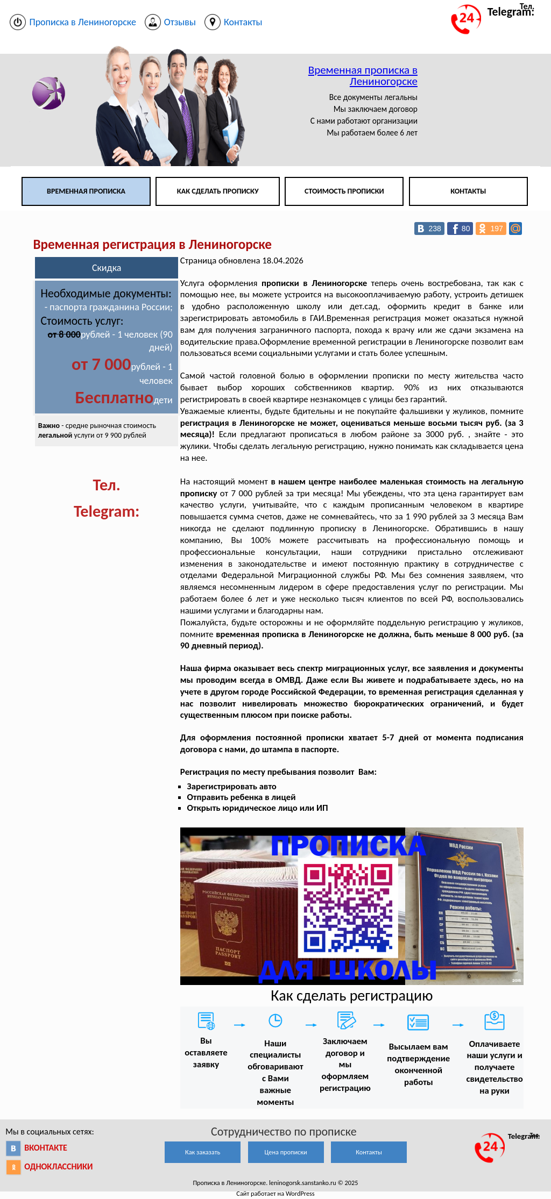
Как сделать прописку (218, 191)
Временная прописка (86, 191)
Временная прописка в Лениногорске (363, 75)
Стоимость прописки (344, 191)
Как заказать (202, 1152)
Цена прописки (286, 1152)
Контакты (468, 191)
